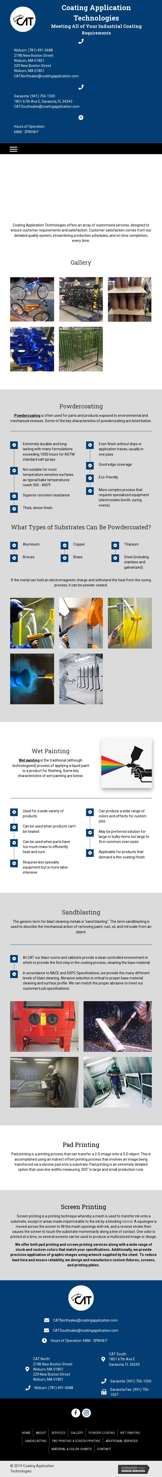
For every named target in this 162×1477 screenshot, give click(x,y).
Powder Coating (102, 1433)
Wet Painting (130, 1433)
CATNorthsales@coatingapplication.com (46, 76)
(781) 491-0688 (40, 50)
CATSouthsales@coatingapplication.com (46, 106)
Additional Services (122, 1441)
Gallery (77, 1433)
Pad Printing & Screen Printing (76, 1441)
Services (58, 1433)
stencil (127, 1221)
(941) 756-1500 (42, 96)
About (41, 1433)
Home (26, 1433)
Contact (104, 1449)
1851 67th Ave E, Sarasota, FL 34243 (43, 101)
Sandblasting (36, 1441)
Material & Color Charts (72, 1449)
